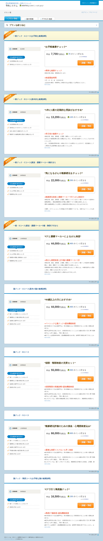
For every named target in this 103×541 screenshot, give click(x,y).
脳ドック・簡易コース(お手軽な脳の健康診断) (32, 478)
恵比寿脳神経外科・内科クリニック (18, 3)
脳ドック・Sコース (21, 415)
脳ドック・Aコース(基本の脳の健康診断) (30, 289)
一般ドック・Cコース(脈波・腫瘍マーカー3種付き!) (34, 162)
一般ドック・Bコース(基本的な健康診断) (30, 99)
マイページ (93, 12)
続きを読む (48, 84)
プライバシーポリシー (9, 539)
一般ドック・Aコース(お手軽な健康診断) (30, 36)
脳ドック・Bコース (21, 352)
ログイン (84, 12)
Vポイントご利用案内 (89, 3)
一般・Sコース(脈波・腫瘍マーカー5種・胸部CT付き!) (35, 226)
